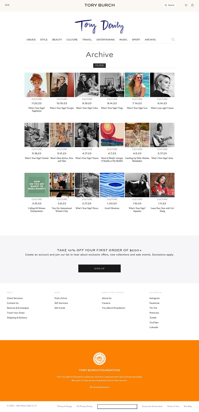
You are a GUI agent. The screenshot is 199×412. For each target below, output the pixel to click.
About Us (106, 298)
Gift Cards (60, 308)
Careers (106, 303)
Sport (136, 40)
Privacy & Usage (64, 406)
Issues (31, 40)
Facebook (155, 303)
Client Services (15, 298)
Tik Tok (153, 308)
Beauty (57, 40)
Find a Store (61, 298)
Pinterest (154, 313)
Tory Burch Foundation (113, 308)
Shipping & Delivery (17, 317)
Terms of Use (173, 406)
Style (44, 40)
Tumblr (153, 317)
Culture (72, 40)
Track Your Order (16, 313)
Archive (150, 40)
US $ (7, 5)
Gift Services (61, 303)
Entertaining (106, 40)
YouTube (154, 322)
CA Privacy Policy (85, 406)
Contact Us (13, 303)
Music (123, 40)
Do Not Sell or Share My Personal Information (117, 406)
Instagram (155, 298)
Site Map (188, 406)
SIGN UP (99, 268)
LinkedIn (154, 327)
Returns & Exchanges (18, 308)
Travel (87, 40)
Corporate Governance (152, 406)
